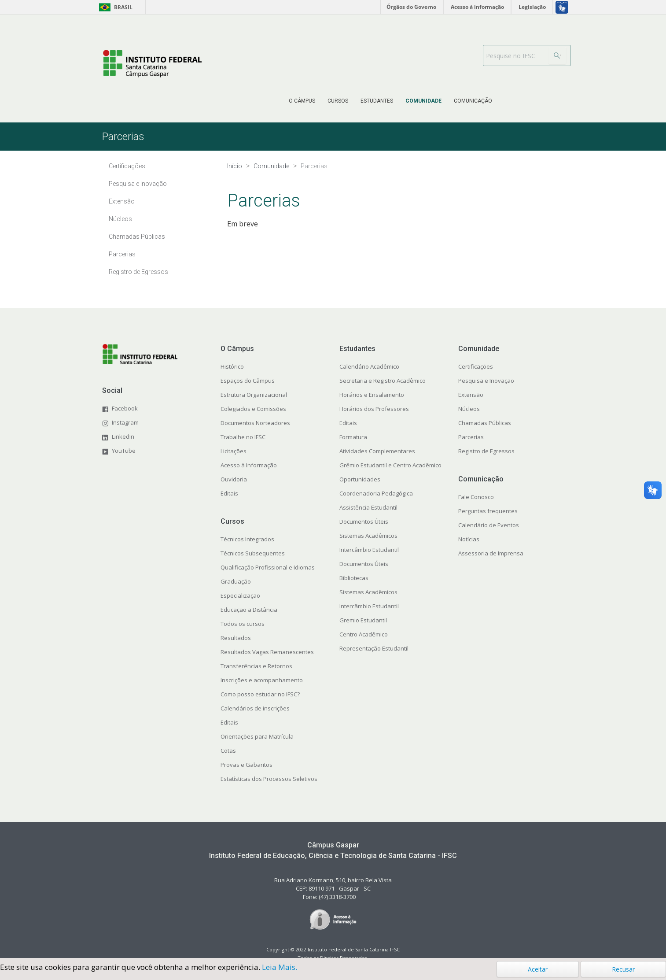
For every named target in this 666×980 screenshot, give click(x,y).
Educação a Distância (249, 610)
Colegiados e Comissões (253, 409)
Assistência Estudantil (368, 507)
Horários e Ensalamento (371, 395)
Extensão (470, 395)
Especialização (240, 595)
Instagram (125, 422)
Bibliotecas (353, 578)
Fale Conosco (476, 497)
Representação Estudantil (373, 648)
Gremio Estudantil (363, 620)
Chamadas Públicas (484, 423)
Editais (229, 493)
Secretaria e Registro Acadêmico (382, 381)
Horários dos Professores (374, 409)
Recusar (623, 969)
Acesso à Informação (249, 465)
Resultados (236, 638)
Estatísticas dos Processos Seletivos (269, 779)
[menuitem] (302, 101)
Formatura (353, 437)
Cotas (228, 750)
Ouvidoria (234, 479)
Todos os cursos (243, 624)
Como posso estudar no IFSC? (260, 694)
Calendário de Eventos (488, 525)
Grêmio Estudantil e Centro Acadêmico (390, 465)
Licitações (234, 451)
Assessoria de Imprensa (490, 553)
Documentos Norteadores (255, 423)
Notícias (468, 539)
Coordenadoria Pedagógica (376, 493)
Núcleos (469, 409)
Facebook (125, 408)
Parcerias (471, 437)
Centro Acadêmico (363, 634)
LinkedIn (123, 436)
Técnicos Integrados (247, 539)
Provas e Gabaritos (246, 765)
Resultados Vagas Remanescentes (267, 652)
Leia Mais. (279, 967)
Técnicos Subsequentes (253, 553)
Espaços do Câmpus (248, 381)
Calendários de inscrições (255, 708)
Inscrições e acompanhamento (262, 680)
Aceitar (538, 969)
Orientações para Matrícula (257, 736)
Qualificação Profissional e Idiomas (268, 567)
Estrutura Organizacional (254, 395)
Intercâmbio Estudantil (369, 550)
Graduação (236, 581)
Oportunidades (359, 479)
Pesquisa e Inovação (486, 381)
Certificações (475, 366)
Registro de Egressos (486, 451)
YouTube (124, 451)
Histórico (232, 366)
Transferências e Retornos (256, 666)
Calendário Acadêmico (369, 366)
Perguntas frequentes (488, 511)
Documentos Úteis (363, 521)
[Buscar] (557, 55)
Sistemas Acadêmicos (368, 536)
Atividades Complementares (377, 451)
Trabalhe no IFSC (243, 437)
